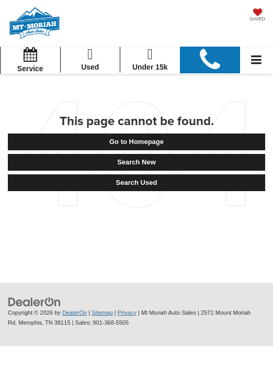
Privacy (127, 312)
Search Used (136, 182)
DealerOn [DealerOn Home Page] (74, 312)
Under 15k (150, 59)
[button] (210, 60)
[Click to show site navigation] (256, 60)
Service (30, 60)
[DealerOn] (34, 301)
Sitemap (102, 312)
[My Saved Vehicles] (257, 16)
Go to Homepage (136, 142)
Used (90, 59)
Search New (136, 162)
